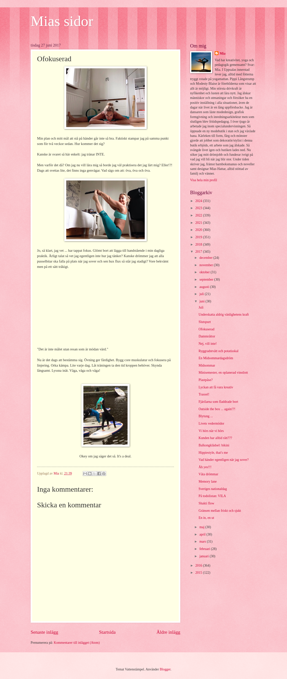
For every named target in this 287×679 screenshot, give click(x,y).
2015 (199, 572)
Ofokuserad (206, 329)
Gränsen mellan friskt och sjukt (219, 510)
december (206, 258)
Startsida (107, 632)
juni (202, 301)
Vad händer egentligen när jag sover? (223, 460)
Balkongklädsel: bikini (213, 445)
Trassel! (203, 394)
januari (204, 556)
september (206, 279)
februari (205, 549)
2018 (199, 244)
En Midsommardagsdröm (215, 358)
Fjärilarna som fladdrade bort (218, 402)
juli (202, 294)
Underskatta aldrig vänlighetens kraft (223, 314)
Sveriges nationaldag (212, 489)
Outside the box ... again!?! (216, 409)
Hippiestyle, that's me (213, 452)
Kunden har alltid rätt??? (215, 438)
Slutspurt (204, 322)
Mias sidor (62, 21)
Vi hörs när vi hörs (211, 431)
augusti (204, 287)
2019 (199, 237)
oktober (205, 272)
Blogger (165, 669)
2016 (199, 565)
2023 (199, 208)
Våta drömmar (208, 474)
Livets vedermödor (211, 423)
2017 (199, 251)
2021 (199, 223)
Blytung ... (205, 416)
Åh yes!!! (204, 467)
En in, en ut (206, 518)
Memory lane (207, 481)
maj (202, 527)
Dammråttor (206, 336)
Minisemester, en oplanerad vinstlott (223, 372)
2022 (199, 215)
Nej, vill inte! (207, 343)
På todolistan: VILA (212, 496)
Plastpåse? (205, 380)
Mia (222, 53)
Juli (200, 307)
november (206, 265)
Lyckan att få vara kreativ (215, 387)
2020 (199, 230)
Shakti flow (206, 503)
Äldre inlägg (168, 632)
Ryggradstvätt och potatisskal (218, 351)
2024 (199, 201)
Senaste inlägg (44, 632)
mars (203, 541)
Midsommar (206, 365)
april (203, 534)
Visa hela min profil (203, 180)
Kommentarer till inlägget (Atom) (77, 642)
